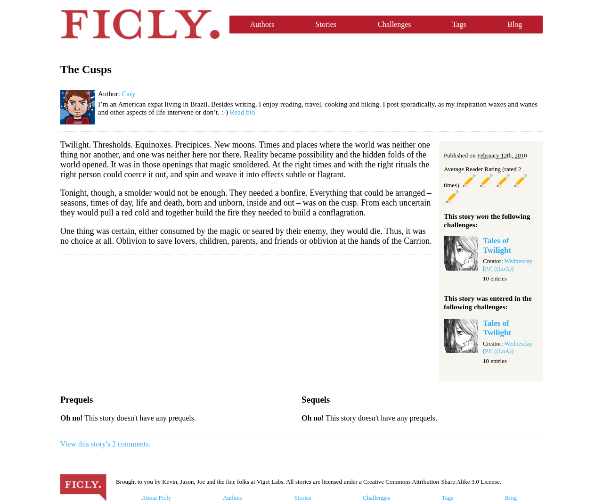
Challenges (394, 24)
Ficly (140, 24)
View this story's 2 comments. (105, 444)
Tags (459, 24)
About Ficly (156, 497)
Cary (128, 94)
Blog (514, 24)
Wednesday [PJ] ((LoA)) (507, 264)
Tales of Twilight (497, 245)
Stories (326, 24)
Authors (262, 24)
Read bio (242, 112)
